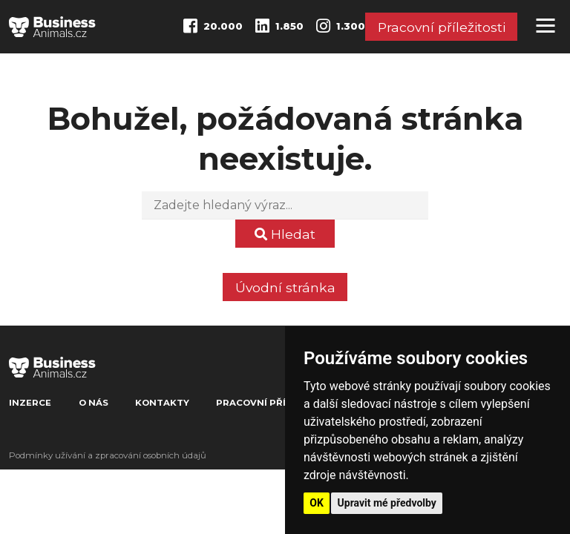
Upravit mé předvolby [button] (387, 503)
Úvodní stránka (285, 287)
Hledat (285, 234)
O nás (93, 403)
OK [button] (316, 503)
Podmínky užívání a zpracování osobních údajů (107, 455)
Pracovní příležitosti (441, 27)
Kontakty (162, 403)
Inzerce (30, 403)
